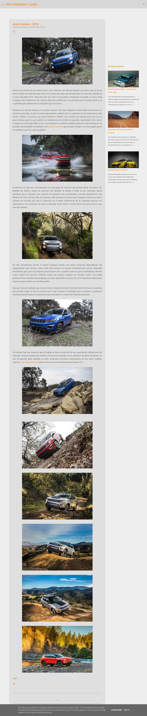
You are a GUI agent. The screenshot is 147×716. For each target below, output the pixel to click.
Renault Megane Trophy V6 (118, 170)
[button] (14, 31)
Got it (126, 710)
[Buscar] (40, 4)
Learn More (116, 710)
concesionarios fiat (29, 362)
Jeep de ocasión (55, 126)
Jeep (15, 678)
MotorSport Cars (21, 4)
